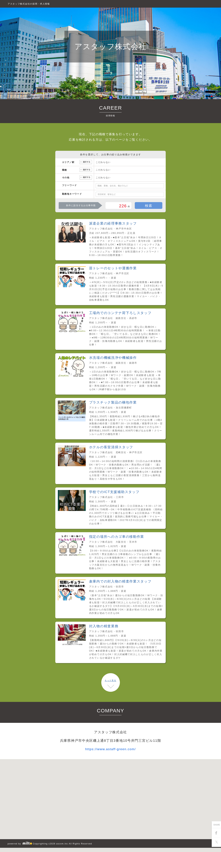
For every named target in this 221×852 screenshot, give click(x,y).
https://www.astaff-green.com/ (110, 749)
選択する (85, 162)
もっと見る (110, 680)
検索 (148, 206)
